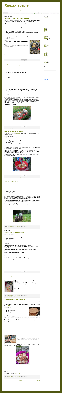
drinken (45, 37)
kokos (45, 44)
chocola (45, 35)
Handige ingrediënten (49, 13)
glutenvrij (45, 39)
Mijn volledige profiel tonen (47, 23)
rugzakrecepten (47, 17)
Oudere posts (38, 380)
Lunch (30, 13)
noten (45, 48)
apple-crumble (18, 133)
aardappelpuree (46, 27)
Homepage (20, 380)
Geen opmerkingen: (17, 226)
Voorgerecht (46, 61)
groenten (8, 128)
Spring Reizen (21, 10)
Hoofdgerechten (42, 13)
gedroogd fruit (8, 177)
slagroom (45, 55)
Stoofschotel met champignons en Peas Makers (18, 65)
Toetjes (56, 13)
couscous (45, 36)
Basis (45, 29)
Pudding (15, 177)
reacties (45, 53)
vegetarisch (18, 128)
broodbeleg (45, 31)
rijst (13, 128)
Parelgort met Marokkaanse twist (14, 232)
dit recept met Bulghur (14, 23)
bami (45, 28)
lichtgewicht (11, 128)
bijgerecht (45, 30)
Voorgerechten (35, 13)
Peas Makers (11, 76)
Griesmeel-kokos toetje (11, 181)
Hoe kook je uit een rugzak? (13, 13)
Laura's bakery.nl (8, 305)
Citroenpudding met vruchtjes (13, 276)
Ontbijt (20, 13)
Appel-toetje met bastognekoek (13, 131)
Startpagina (5, 13)
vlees (45, 60)
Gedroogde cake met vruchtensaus (14, 299)
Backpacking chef (17, 373)
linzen (45, 46)
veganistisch (15, 128)
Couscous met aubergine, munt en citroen (16, 18)
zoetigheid (24, 177)
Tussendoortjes (25, 13)
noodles (45, 47)
